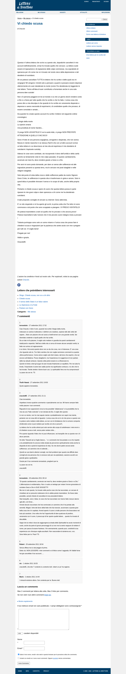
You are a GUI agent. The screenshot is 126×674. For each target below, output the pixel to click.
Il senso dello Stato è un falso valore (33, 302)
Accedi (106, 1)
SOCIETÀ (62, 12)
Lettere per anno (92, 43)
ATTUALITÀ (83, 12)
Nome (19, 641)
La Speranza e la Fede (28, 305)
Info (27, 671)
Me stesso (27, 18)
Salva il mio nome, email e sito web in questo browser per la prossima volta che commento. (48, 654)
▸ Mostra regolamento (25, 601)
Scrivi (86, 1)
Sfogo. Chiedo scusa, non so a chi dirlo (34, 295)
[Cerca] (94, 19)
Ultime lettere (90, 28)
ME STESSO (41, 12)
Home (19, 18)
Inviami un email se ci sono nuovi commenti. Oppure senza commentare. (44, 658)
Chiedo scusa (24, 299)
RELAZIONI (19, 12)
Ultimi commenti (91, 31)
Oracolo (26, 280)
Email (20, 648)
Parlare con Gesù (26, 308)
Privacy (46, 671)
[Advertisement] (49, 45)
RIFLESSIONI (106, 12)
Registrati (96, 1)
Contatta (36, 671)
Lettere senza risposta (94, 46)
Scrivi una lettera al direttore (96, 34)
